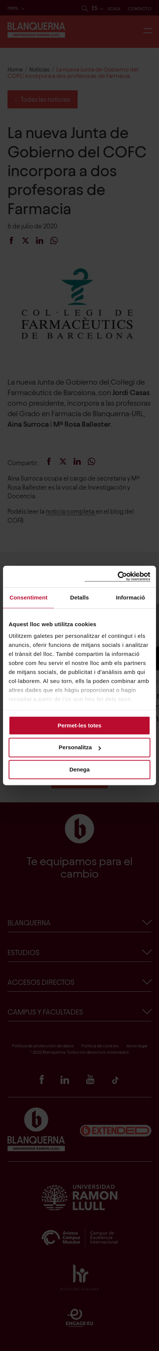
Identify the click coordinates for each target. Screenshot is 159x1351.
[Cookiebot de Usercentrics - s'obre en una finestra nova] (117, 576)
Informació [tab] (130, 597)
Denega (79, 769)
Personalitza (80, 747)
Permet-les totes (80, 725)
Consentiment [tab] (28, 597)
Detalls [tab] (79, 597)
